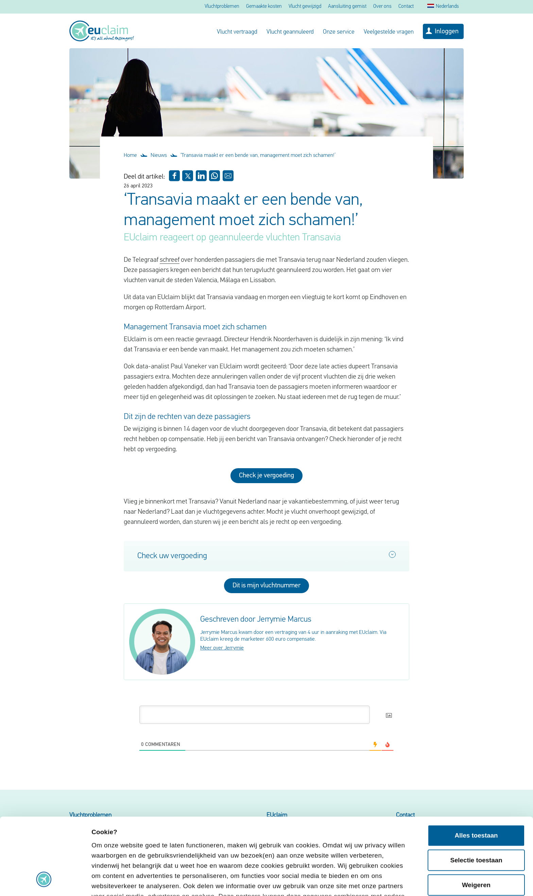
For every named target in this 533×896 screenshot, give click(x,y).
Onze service (339, 32)
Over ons (382, 6)
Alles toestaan (476, 763)
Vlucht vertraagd (237, 32)
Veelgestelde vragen (389, 32)
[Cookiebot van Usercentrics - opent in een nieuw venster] (44, 881)
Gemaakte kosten (264, 6)
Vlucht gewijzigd (305, 6)
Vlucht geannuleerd (290, 32)
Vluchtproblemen (222, 6)
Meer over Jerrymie (222, 648)
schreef (169, 260)
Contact (406, 6)
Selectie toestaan (476, 788)
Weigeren (476, 813)
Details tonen (111, 881)
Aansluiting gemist (347, 6)
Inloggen (447, 31)
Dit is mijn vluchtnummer (266, 585)
